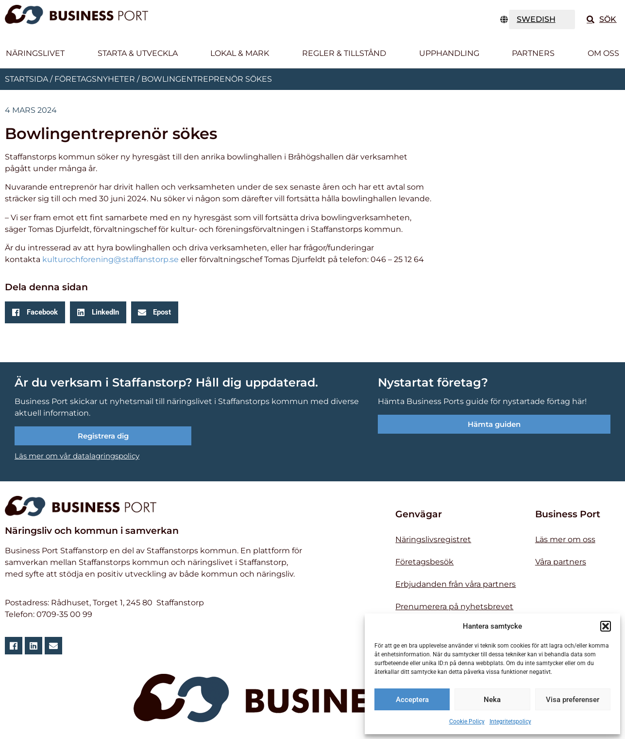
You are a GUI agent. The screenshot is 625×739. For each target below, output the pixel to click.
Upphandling (449, 53)
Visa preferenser (572, 699)
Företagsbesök (424, 561)
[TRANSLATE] (542, 19)
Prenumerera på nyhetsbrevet (454, 606)
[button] (605, 626)
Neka (492, 699)
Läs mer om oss (565, 539)
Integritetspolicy (510, 721)
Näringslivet (35, 53)
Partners (533, 53)
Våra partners (560, 561)
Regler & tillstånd (344, 53)
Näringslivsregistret (433, 539)
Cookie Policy (467, 721)
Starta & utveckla (138, 53)
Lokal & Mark (239, 53)
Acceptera (412, 699)
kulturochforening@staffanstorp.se (110, 259)
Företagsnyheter (94, 79)
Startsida (26, 79)
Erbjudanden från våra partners (455, 584)
